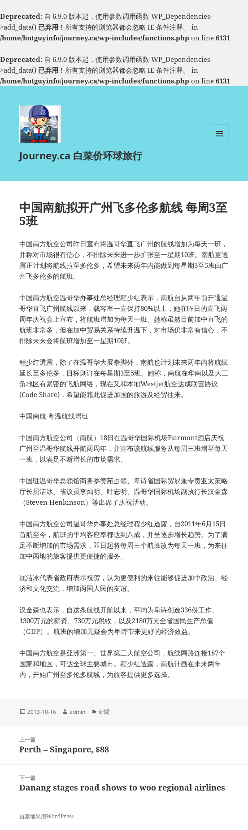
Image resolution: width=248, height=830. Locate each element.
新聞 (104, 712)
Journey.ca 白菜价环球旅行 (80, 155)
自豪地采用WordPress (46, 816)
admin (77, 712)
